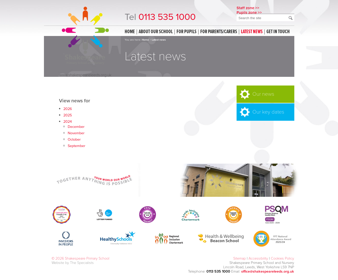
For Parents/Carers (218, 32)
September (76, 146)
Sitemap (239, 258)
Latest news (252, 32)
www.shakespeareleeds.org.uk (85, 75)
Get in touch (278, 32)
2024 (67, 121)
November (76, 133)
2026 (67, 109)
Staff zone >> (248, 8)
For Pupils (186, 32)
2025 (67, 115)
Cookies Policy (282, 258)
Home (130, 32)
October (74, 139)
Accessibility (258, 258)
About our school (156, 32)
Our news (263, 94)
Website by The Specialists (73, 263)
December (76, 127)
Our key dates (268, 112)
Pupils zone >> (249, 12)
